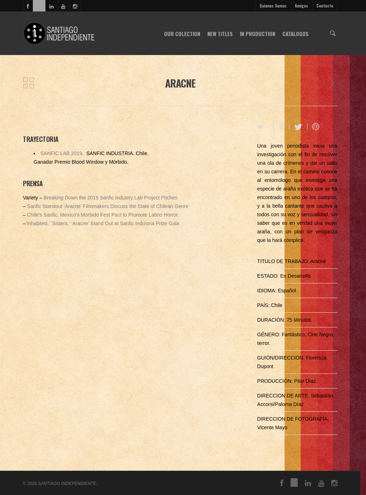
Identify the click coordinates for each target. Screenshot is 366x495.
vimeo (39, 5)
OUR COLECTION (182, 34)
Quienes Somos (273, 6)
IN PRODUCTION (257, 34)
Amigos (301, 6)
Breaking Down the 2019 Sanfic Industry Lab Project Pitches (110, 198)
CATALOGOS (295, 34)
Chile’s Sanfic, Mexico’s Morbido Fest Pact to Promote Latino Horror (102, 215)
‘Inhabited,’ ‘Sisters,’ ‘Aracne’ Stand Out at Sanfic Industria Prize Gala (102, 223)
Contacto (324, 6)
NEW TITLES (220, 34)
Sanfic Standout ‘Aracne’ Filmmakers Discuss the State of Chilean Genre (108, 206)
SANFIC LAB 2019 (61, 153)
